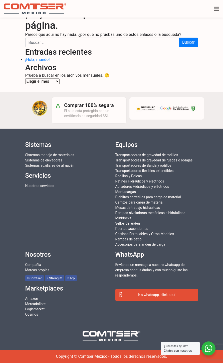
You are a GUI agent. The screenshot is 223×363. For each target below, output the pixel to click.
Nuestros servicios (39, 186)
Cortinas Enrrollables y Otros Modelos (144, 234)
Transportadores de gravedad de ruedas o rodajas (154, 160)
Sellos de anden (127, 223)
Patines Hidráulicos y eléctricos (139, 181)
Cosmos (31, 314)
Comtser (34, 278)
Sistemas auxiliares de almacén (50, 165)
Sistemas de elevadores (43, 160)
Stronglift (54, 278)
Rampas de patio (128, 239)
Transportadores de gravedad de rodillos (146, 155)
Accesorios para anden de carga (140, 244)
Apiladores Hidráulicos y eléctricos (142, 187)
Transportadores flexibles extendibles (144, 171)
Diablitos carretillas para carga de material (148, 197)
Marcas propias (37, 270)
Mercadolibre (35, 304)
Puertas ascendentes (131, 229)
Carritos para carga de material (139, 202)
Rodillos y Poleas (128, 176)
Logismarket (35, 309)
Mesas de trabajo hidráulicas (137, 208)
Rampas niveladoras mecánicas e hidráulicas (150, 213)
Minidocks (123, 218)
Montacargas (125, 192)
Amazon (31, 299)
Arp (71, 278)
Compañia (33, 265)
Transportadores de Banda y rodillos (143, 165)
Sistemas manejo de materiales (49, 155)
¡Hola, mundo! (37, 59)
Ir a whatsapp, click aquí (147, 295)
